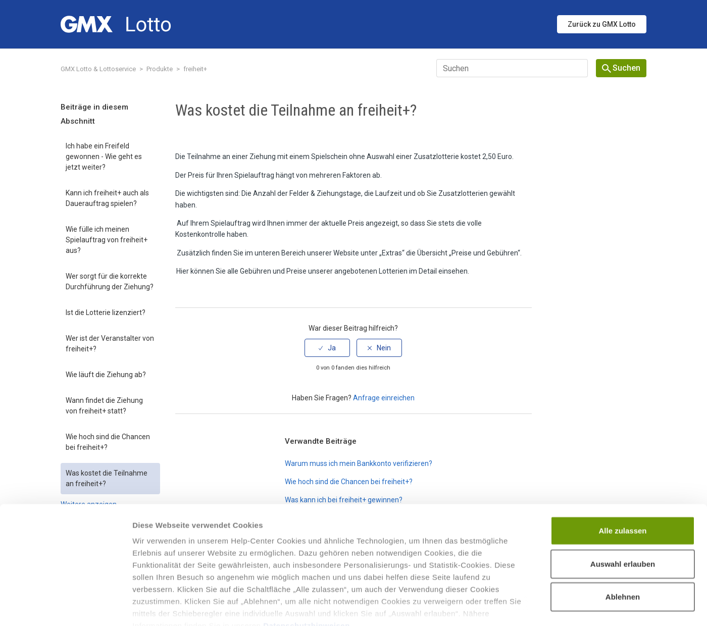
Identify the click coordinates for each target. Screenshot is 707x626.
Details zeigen (537, 606)
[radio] (327, 348)
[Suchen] (512, 68)
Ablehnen (622, 538)
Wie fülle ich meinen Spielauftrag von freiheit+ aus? (106, 239)
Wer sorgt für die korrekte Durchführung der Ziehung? (110, 281)
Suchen (621, 68)
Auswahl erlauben (622, 504)
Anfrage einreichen (384, 398)
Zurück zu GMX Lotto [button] (602, 24)
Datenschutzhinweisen (306, 566)
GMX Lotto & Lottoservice (98, 69)
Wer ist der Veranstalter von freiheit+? (110, 343)
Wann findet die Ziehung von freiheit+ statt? (104, 405)
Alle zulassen (622, 471)
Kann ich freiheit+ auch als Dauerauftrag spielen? (107, 198)
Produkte (159, 69)
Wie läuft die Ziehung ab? (106, 375)
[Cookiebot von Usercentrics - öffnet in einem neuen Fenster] (65, 606)
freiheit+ (195, 69)
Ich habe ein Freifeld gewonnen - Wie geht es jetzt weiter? (104, 156)
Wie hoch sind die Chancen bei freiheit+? (108, 442)
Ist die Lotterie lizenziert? (105, 312)
